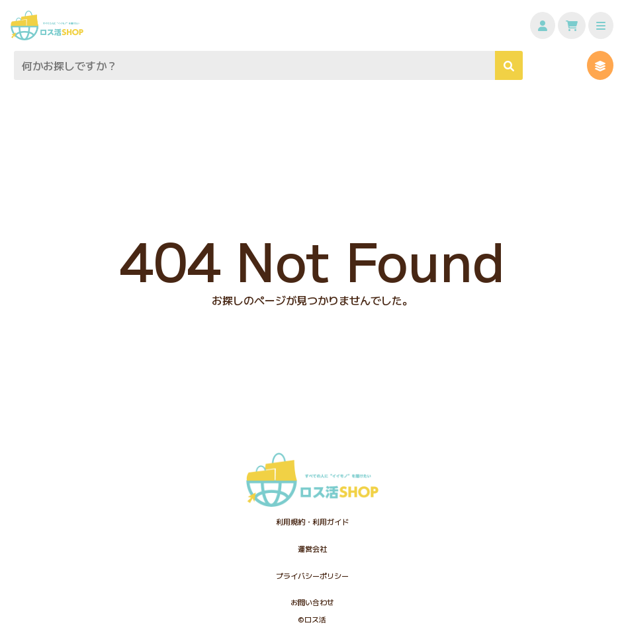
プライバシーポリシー (312, 575)
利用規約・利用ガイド (312, 521)
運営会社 (312, 548)
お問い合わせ (312, 602)
